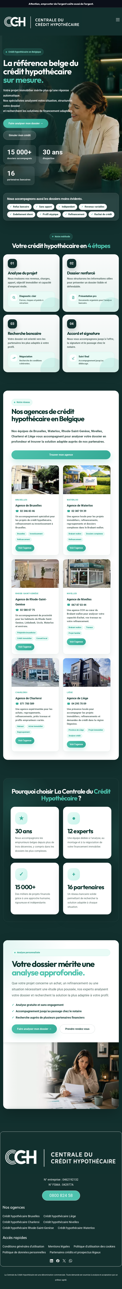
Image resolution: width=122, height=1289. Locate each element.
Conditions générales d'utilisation (23, 1239)
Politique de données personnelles (24, 1245)
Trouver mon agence (61, 447)
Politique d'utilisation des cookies (94, 1239)
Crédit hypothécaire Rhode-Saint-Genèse (28, 1220)
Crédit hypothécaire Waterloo (76, 1220)
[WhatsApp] (70, 1253)
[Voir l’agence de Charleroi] (35, 697)
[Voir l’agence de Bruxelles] (35, 503)
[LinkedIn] (51, 1253)
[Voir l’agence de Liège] (87, 697)
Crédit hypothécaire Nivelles (61, 1214)
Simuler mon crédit (20, 127)
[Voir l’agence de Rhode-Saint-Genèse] (35, 598)
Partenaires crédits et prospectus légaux (75, 1245)
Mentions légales (59, 1239)
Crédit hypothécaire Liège (60, 1208)
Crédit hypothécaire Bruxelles (21, 1208)
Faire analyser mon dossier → (27, 115)
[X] (64, 1253)
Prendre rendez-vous (80, 1021)
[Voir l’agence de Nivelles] (87, 598)
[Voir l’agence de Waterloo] (87, 503)
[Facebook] (57, 1253)
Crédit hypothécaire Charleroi (21, 1214)
